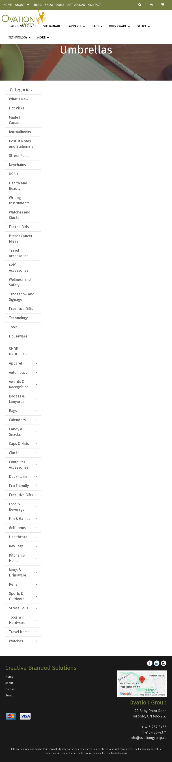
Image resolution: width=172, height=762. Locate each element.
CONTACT (94, 5)
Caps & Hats (19, 444)
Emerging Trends (22, 29)
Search (9, 695)
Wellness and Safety (20, 282)
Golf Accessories (18, 268)
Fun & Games (19, 519)
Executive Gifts (21, 309)
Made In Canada (15, 120)
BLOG (38, 5)
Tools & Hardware (17, 620)
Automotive (18, 372)
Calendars (17, 420)
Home (9, 676)
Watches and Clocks (19, 215)
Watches (16, 641)
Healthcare (18, 537)
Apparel (77, 29)
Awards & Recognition (19, 384)
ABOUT (20, 5)
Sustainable (52, 29)
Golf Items (17, 528)
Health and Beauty (18, 186)
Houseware (18, 336)
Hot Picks (16, 108)
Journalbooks (20, 132)
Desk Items (18, 476)
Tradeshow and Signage (21, 297)
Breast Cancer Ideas (20, 238)
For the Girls (19, 227)
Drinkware (119, 29)
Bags (97, 29)
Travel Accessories (18, 253)
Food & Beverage (16, 507)
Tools (13, 327)
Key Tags (16, 546)
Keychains (17, 165)
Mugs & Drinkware (17, 572)
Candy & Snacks (16, 432)
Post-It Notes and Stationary (21, 144)
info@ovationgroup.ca (148, 738)
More (43, 40)
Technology (19, 40)
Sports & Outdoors (16, 596)
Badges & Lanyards (17, 399)
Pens (13, 584)
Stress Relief (19, 156)
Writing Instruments (19, 200)
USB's (13, 174)
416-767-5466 (156, 727)
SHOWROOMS (54, 5)
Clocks (14, 453)
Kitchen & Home (17, 558)
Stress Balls (18, 608)
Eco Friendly (19, 486)
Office (143, 29)
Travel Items (19, 632)
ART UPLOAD (76, 5)
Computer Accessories (18, 465)
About (9, 683)
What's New (18, 99)
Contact (10, 689)
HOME (7, 5)
